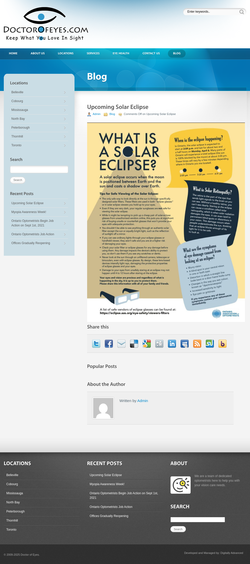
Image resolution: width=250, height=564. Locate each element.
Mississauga (19, 110)
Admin (97, 113)
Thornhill (17, 136)
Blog (112, 113)
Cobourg (17, 101)
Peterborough (20, 127)
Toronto (16, 145)
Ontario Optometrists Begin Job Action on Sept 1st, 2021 (32, 223)
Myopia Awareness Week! (28, 212)
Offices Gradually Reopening (30, 243)
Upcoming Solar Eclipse (27, 203)
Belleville (17, 92)
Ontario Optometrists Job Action (32, 234)
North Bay (18, 119)
